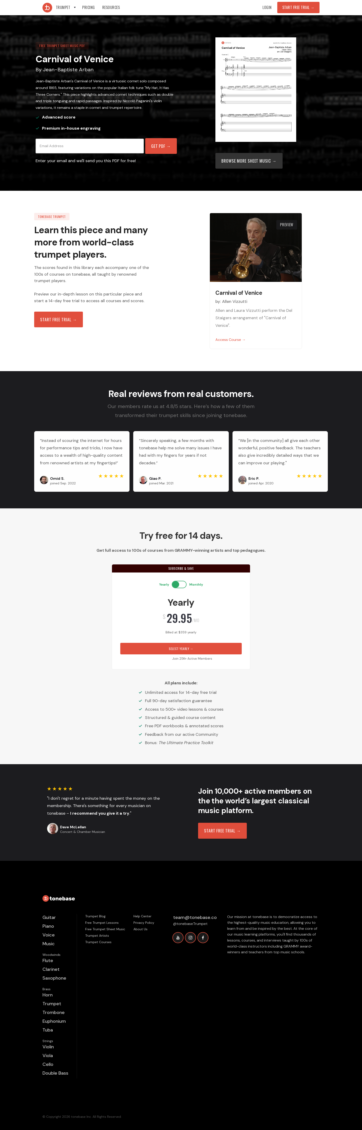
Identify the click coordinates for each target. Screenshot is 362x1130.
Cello (47, 1064)
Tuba (47, 1030)
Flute (47, 960)
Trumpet (51, 1004)
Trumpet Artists (97, 935)
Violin (48, 1047)
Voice (48, 935)
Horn (47, 995)
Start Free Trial (298, 7)
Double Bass (55, 1073)
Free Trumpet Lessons (102, 923)
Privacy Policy (143, 923)
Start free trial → (58, 319)
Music (48, 944)
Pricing (88, 7)
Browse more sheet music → (249, 161)
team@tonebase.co (195, 917)
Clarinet (51, 969)
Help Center (142, 916)
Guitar (49, 917)
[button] (66, 7)
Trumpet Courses (98, 942)
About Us (140, 929)
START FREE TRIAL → (222, 831)
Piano (48, 926)
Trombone (53, 1012)
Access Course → (230, 339)
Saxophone (54, 978)
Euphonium (54, 1021)
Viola (47, 1055)
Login (267, 7)
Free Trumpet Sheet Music (105, 929)
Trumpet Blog (95, 916)
